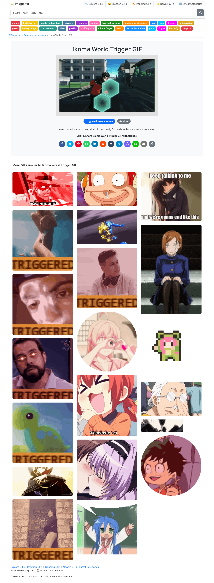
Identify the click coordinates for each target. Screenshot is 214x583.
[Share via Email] (143, 144)
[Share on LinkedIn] (94, 144)
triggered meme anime (99, 121)
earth (119, 28)
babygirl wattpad (111, 23)
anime (15, 23)
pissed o (69, 23)
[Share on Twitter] (70, 144)
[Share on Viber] (127, 144)
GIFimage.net (15, 35)
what (62, 28)
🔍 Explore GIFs (94, 4)
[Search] (200, 12)
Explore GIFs (18, 567)
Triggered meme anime (35, 35)
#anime (123, 121)
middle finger (105, 28)
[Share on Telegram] (119, 144)
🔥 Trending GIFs (141, 4)
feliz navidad (185, 23)
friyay (162, 28)
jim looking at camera (136, 23)
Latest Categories (89, 567)
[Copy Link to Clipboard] (152, 144)
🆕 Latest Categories (190, 4)
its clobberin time (136, 28)
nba (153, 23)
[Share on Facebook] (62, 144)
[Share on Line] (135, 144)
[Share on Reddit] (103, 144)
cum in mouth (48, 28)
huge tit (187, 28)
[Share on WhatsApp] (86, 144)
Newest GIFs (70, 567)
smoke (94, 23)
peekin (72, 28)
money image (29, 28)
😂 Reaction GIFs (117, 4)
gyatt (15, 28)
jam (162, 23)
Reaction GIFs (34, 567)
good (151, 28)
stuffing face (87, 28)
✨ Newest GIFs (165, 4)
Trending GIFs (52, 567)
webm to (82, 23)
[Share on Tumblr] (111, 144)
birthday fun (29, 23)
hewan (171, 23)
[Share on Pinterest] (78, 144)
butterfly (173, 28)
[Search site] (104, 12)
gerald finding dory (50, 23)
